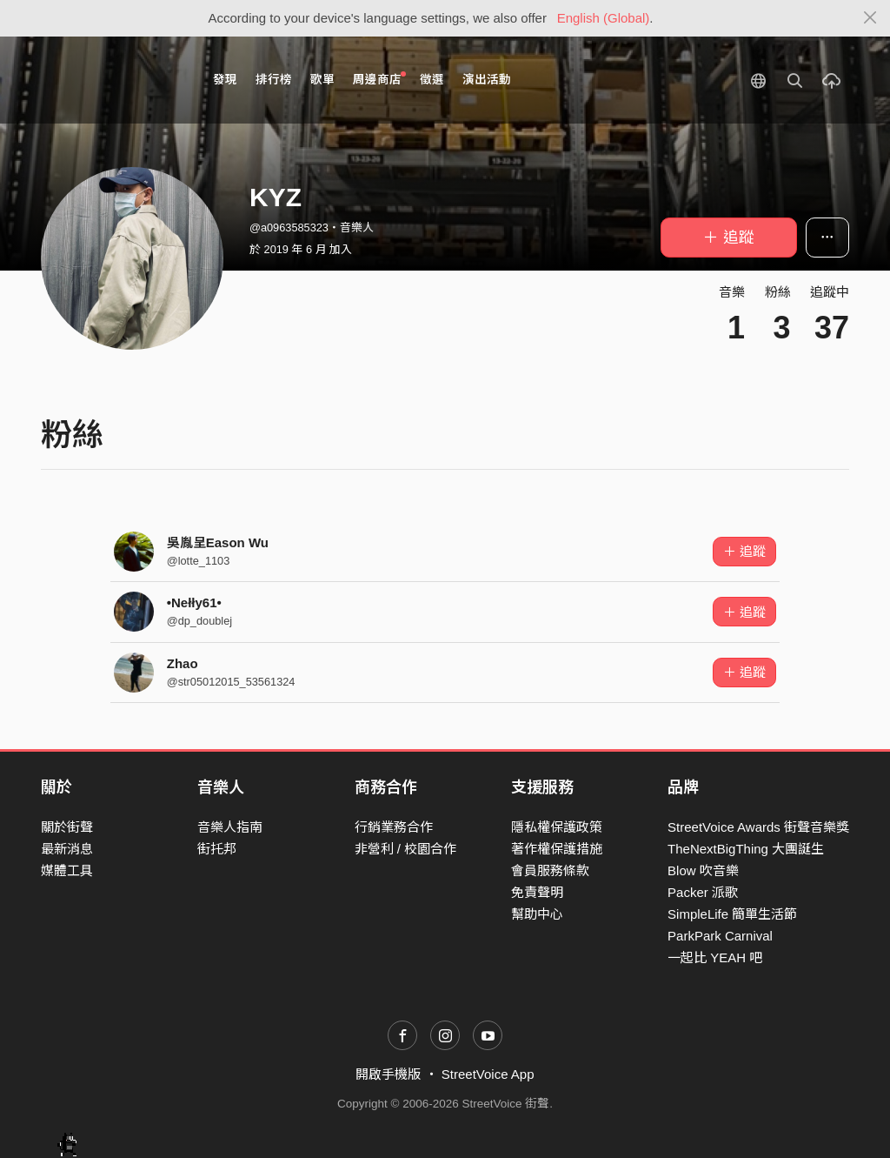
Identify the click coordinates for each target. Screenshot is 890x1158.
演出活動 (486, 79)
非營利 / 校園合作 (406, 848)
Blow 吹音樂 (703, 870)
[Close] (870, 18)
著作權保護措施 (556, 848)
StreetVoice (112, 80)
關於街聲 (67, 827)
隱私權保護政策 (556, 827)
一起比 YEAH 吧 (715, 957)
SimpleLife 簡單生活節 (732, 914)
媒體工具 (67, 870)
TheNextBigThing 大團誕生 (746, 848)
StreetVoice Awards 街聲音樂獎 (758, 827)
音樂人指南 (229, 827)
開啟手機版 (388, 1074)
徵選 (432, 79)
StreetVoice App (488, 1074)
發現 (225, 79)
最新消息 (67, 848)
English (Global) (603, 17)
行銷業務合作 (394, 827)
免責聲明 (537, 892)
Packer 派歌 (703, 892)
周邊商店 (379, 78)
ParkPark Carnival (720, 935)
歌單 (322, 79)
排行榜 (274, 79)
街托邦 (216, 848)
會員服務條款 (550, 870)
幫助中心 (537, 914)
